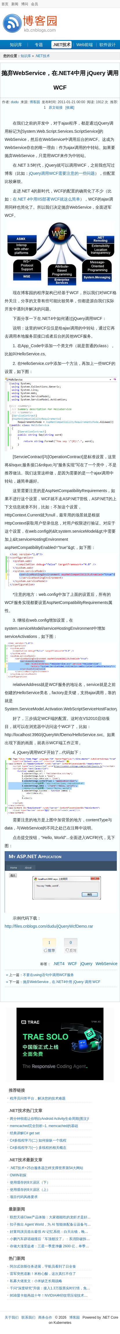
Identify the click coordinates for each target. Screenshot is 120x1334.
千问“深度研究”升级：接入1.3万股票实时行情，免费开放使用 (57, 1288)
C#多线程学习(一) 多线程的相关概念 (38, 1148)
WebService (106, 963)
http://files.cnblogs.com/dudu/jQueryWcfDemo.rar (49, 926)
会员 (34, 4)
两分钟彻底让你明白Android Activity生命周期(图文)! (49, 1119)
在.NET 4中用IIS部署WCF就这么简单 (46, 199)
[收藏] (70, 107)
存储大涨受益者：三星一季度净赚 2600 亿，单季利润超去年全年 (60, 1246)
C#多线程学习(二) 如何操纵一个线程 (38, 1140)
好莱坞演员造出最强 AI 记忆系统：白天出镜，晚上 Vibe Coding (59, 1232)
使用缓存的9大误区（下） (30, 1182)
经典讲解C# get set (25, 1133)
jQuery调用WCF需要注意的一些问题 (62, 173)
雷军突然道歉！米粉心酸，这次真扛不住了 (43, 1274)
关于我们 (12, 1317)
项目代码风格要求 (24, 1197)
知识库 (16, 44)
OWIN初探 (18, 1175)
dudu (15, 102)
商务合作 (45, 1317)
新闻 (14, 4)
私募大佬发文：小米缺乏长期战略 (36, 1281)
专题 (39, 44)
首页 (4, 4)
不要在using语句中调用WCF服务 (48, 975)
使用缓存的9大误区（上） (30, 1190)
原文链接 (56, 107)
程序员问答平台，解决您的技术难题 (38, 1098)
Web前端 (84, 44)
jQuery (86, 963)
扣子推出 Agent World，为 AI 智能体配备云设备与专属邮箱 (55, 1224)
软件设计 (107, 44)
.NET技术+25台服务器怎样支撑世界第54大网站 (46, 1168)
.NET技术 (61, 44)
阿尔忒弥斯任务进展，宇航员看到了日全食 (43, 1266)
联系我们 (28, 1317)
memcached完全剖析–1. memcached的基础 (44, 1126)
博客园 (35, 102)
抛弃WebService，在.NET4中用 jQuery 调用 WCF (61, 982)
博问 (24, 4)
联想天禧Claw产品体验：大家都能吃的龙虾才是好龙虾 (52, 1217)
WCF (72, 963)
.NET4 (59, 963)
